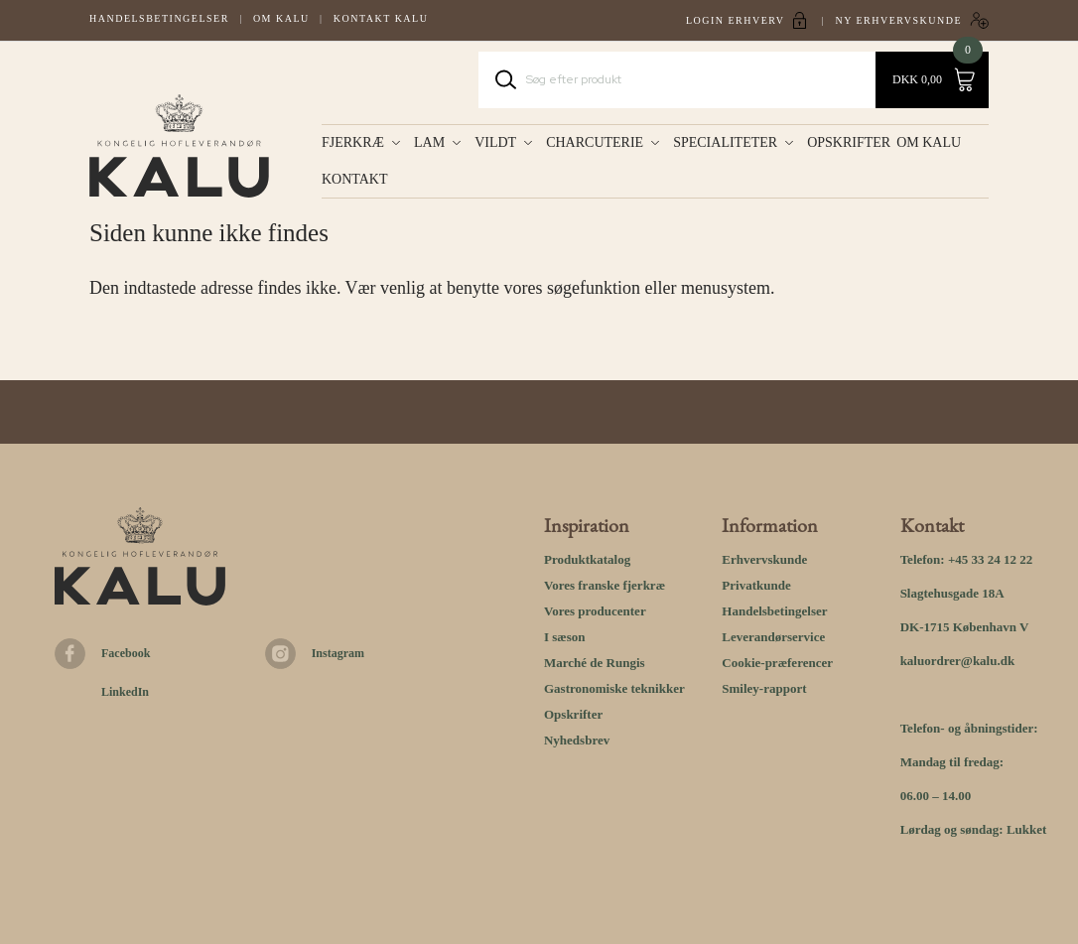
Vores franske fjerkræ (604, 585)
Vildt (495, 142)
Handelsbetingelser (159, 18)
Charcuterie (594, 142)
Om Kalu (281, 18)
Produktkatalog (587, 559)
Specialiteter (725, 142)
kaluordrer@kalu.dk (957, 660)
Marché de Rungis (594, 662)
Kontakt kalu (381, 18)
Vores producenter (595, 611)
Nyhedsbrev (576, 740)
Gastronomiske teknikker (614, 688)
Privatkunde (756, 585)
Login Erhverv (735, 20)
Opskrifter (573, 714)
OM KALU (932, 142)
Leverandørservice (773, 636)
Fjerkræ (353, 142)
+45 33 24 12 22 (990, 559)
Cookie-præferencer (777, 662)
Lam (429, 142)
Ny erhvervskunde (898, 20)
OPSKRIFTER (848, 142)
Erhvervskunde (764, 559)
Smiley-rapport (764, 688)
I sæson (565, 636)
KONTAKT (355, 179)
